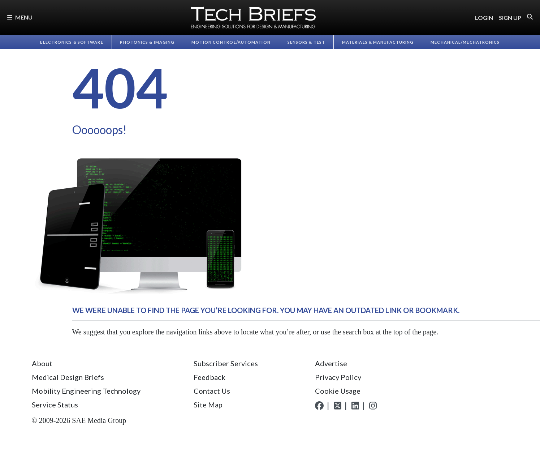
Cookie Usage (337, 390)
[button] (530, 16)
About (42, 363)
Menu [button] (20, 17)
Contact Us (212, 390)
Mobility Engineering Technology (86, 390)
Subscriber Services (226, 363)
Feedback (209, 377)
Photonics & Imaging (147, 42)
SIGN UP (510, 17)
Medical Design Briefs (68, 377)
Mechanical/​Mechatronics (465, 42)
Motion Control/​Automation (231, 42)
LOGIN (484, 17)
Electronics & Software (71, 42)
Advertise (331, 363)
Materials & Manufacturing (378, 42)
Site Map (208, 404)
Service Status (55, 404)
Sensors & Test (306, 42)
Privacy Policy (338, 377)
